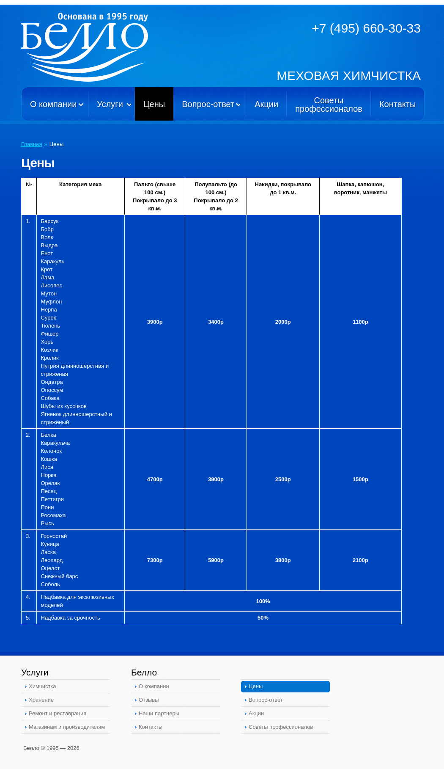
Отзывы (149, 700)
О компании (53, 104)
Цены (154, 104)
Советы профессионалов (281, 727)
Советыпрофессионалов (328, 104)
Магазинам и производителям (67, 727)
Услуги (110, 104)
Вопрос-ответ (208, 104)
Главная (31, 144)
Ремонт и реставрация (57, 713)
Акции (266, 104)
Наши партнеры (159, 713)
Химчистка (42, 686)
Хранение (41, 700)
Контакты (397, 104)
